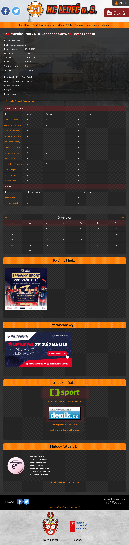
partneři (78, 539)
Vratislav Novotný (12, 130)
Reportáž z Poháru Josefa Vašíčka (64, 401)
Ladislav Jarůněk (11, 153)
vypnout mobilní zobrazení (65, 507)
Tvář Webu (113, 502)
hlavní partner (50, 539)
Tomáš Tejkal (10, 169)
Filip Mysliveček (11, 203)
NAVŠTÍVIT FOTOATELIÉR (64, 482)
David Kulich (9, 197)
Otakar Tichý (10, 175)
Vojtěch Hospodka (12, 147)
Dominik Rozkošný (12, 136)
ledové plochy (120, 12)
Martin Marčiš (10, 158)
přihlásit (123, 3)
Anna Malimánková (12, 125)
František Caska (11, 119)
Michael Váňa (10, 180)
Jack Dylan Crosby (12, 141)
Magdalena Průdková (13, 164)
